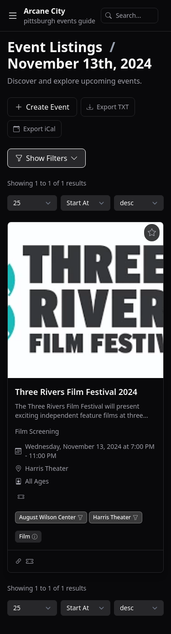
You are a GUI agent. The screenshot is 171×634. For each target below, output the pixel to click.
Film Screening (37, 431)
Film (24, 536)
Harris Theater (46, 468)
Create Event (42, 106)
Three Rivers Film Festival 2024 (76, 391)
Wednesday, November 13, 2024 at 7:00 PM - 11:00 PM (90, 451)
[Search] (129, 15)
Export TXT (108, 107)
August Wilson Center (47, 517)
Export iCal (34, 128)
